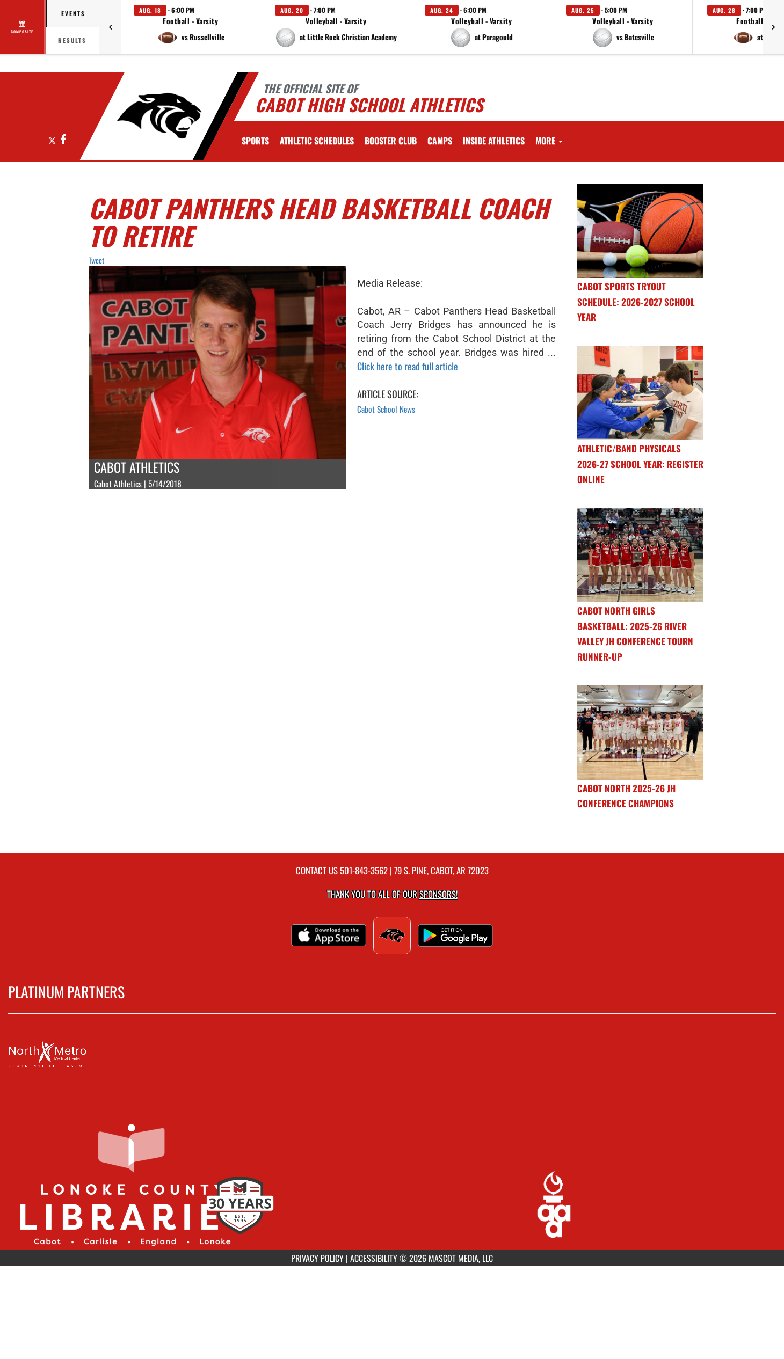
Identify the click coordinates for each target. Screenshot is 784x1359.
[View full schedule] (23, 27)
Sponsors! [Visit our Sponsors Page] (438, 894)
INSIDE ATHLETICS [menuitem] (494, 140)
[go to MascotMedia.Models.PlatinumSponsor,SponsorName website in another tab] (392, 1055)
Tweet (96, 260)
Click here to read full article (407, 366)
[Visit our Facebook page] (63, 139)
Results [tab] (72, 40)
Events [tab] (73, 13)
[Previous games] (110, 27)
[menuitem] (316, 140)
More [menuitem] (549, 140)
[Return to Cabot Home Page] (158, 115)
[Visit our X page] (52, 139)
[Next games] (773, 27)
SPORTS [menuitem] (255, 140)
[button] (190, 27)
